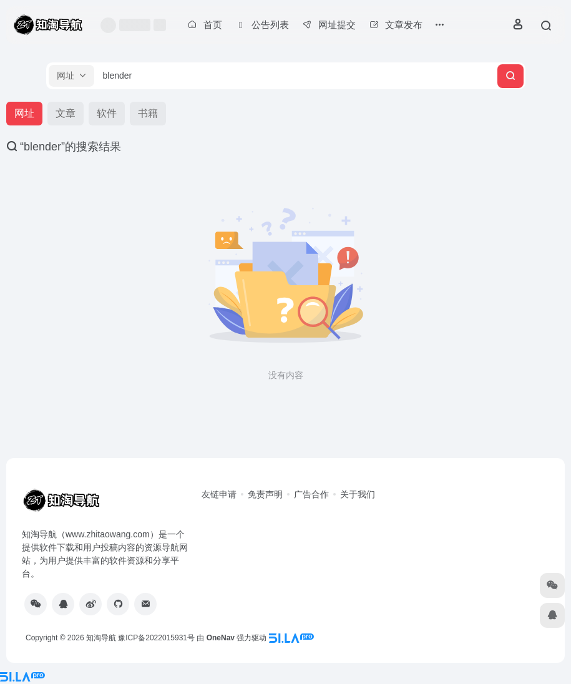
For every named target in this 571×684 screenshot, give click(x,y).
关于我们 (357, 494)
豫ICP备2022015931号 (156, 637)
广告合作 (311, 494)
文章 (66, 113)
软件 (107, 113)
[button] (71, 76)
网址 (24, 113)
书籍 (148, 113)
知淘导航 (101, 637)
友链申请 (219, 494)
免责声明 (265, 494)
